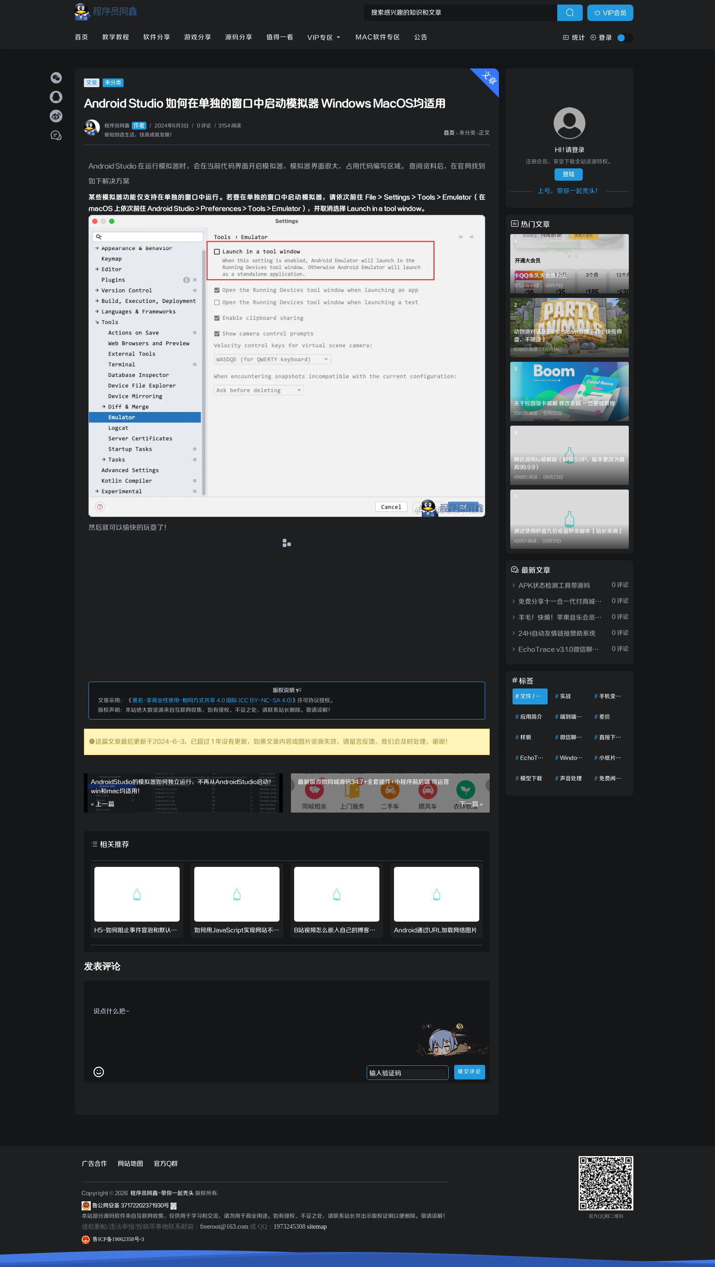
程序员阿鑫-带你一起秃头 (161, 1193)
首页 (81, 37)
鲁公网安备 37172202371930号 (134, 1206)
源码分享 (239, 37)
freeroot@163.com (224, 1226)
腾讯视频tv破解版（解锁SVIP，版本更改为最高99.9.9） (569, 463)
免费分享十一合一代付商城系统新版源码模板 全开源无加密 (557, 601)
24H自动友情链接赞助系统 (553, 633)
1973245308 (290, 1226)
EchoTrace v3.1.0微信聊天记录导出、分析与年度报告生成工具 (557, 649)
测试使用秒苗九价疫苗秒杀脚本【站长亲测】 (568, 531)
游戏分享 (198, 37)
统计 (574, 38)
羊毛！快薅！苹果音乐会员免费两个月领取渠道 (557, 617)
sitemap (317, 1226)
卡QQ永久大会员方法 (540, 276)
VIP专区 (324, 38)
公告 (421, 37)
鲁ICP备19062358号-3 (113, 1239)
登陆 (569, 174)
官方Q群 (166, 1164)
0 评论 (204, 126)
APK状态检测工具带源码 (550, 585)
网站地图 (130, 1164)
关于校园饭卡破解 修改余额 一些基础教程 (564, 404)
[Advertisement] (286, 614)
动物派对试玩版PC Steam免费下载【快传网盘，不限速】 (568, 336)
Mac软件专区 (378, 37)
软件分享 (157, 37)
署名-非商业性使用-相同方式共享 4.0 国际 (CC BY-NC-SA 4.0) (212, 701)
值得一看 (280, 37)
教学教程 (116, 37)
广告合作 (94, 1164)
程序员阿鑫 (125, 126)
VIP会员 (610, 13)
